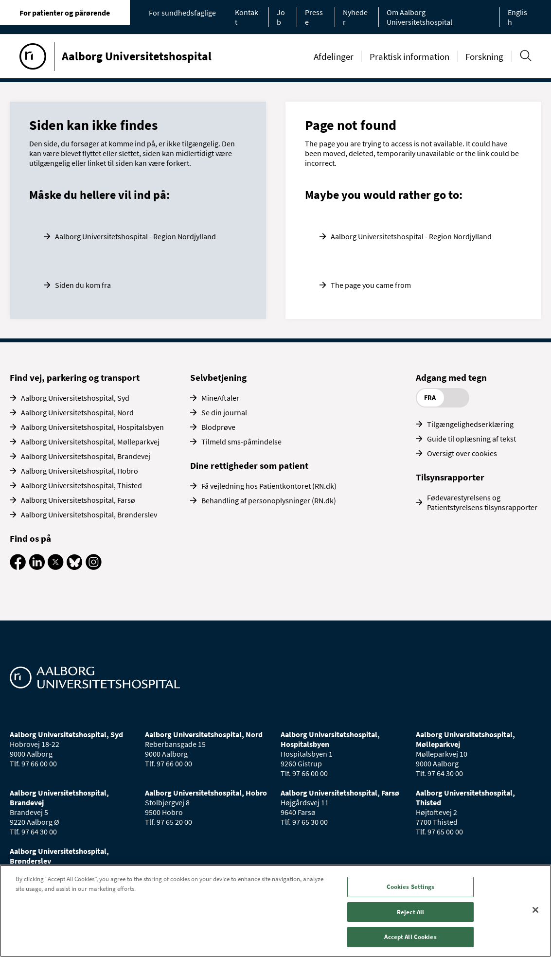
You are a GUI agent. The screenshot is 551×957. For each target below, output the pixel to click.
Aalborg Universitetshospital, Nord (77, 412)
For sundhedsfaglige (182, 13)
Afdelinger (334, 56)
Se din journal (224, 412)
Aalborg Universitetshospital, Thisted (81, 485)
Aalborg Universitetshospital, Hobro (79, 471)
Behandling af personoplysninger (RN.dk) (268, 500)
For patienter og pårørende (64, 13)
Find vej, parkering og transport (75, 377)
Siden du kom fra (83, 285)
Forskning (484, 56)
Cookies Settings (411, 887)
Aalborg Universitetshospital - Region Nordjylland (135, 236)
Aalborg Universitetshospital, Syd (75, 398)
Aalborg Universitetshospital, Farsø (78, 500)
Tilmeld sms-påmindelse (241, 441)
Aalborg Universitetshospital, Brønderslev (89, 514)
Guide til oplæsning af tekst (471, 438)
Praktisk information (409, 56)
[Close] (535, 910)
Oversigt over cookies (462, 453)
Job (281, 17)
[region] (275, 911)
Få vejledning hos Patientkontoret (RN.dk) (269, 486)
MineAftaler (220, 398)
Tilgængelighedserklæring (470, 424)
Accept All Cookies (410, 937)
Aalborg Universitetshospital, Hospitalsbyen (92, 427)
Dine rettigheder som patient (249, 465)
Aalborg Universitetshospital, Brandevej (85, 456)
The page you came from (371, 285)
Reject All (410, 912)
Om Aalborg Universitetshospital (419, 17)
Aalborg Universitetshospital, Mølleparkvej (90, 441)
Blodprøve (218, 427)
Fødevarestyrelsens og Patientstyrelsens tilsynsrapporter (482, 502)
